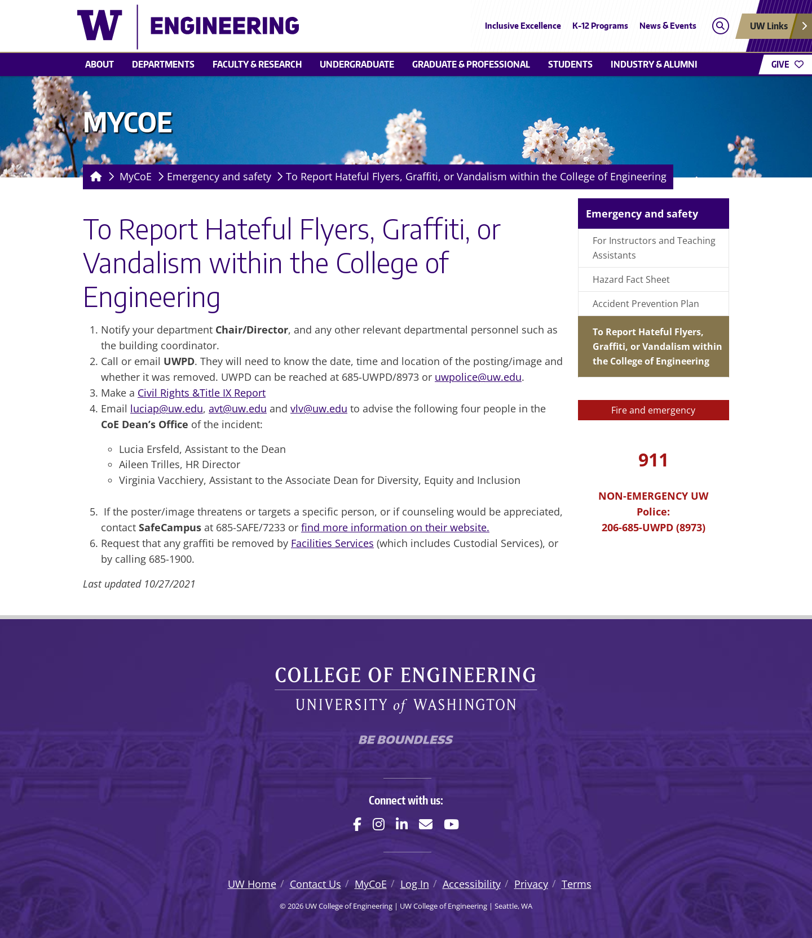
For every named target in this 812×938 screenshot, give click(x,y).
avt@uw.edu (238, 408)
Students (570, 64)
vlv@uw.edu (318, 408)
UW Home (252, 884)
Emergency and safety (219, 176)
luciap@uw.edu (166, 408)
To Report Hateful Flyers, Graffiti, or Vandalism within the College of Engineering (476, 176)
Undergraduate (357, 64)
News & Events (667, 25)
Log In (414, 884)
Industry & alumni (654, 64)
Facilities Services (332, 543)
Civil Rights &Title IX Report (202, 392)
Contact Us (315, 884)
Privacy (531, 884)
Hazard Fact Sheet (631, 279)
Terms (577, 884)
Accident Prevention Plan (646, 303)
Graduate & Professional (471, 64)
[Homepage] (94, 177)
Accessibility (472, 884)
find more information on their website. (395, 527)
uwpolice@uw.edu (478, 377)
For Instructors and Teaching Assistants (654, 247)
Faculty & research (257, 64)
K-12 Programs (600, 25)
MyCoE (136, 176)
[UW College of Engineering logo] (323, 27)
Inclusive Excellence (523, 25)
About (99, 64)
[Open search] (720, 26)
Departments (163, 64)
